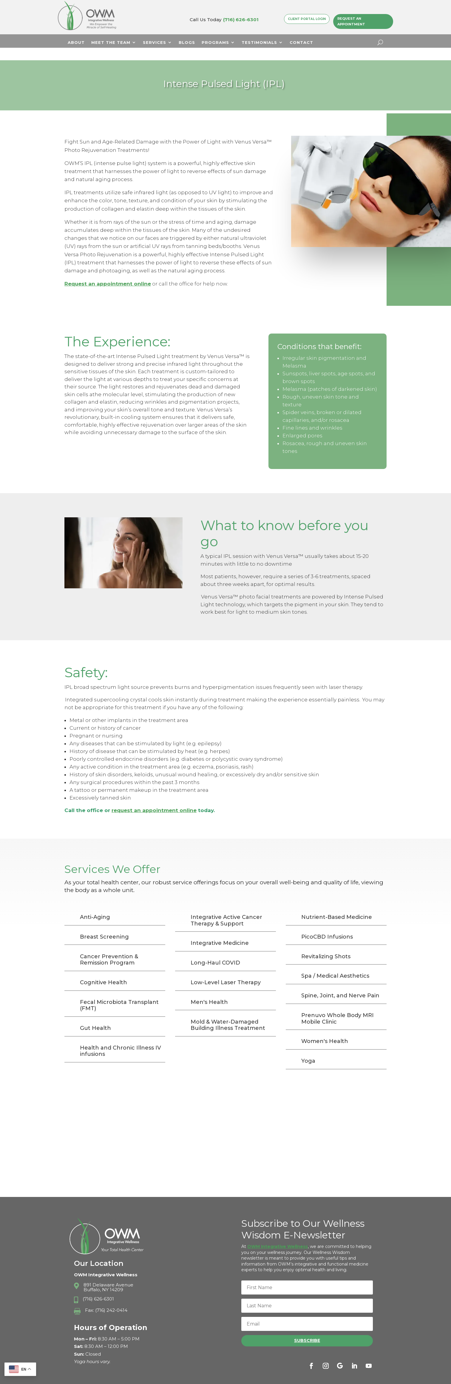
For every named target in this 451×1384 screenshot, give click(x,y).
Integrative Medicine (220, 930)
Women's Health (324, 1028)
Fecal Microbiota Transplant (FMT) (119, 992)
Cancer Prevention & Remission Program (109, 947)
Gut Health (95, 1015)
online (142, 271)
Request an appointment (99, 271)
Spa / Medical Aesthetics (335, 963)
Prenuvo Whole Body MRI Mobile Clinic (337, 1006)
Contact (301, 42)
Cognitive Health (103, 970)
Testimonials (259, 42)
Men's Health (209, 989)
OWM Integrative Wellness (277, 1234)
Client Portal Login (307, 19)
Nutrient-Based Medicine (336, 904)
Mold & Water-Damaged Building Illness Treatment (228, 1012)
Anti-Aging (95, 904)
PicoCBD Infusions (327, 924)
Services (154, 42)
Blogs (187, 42)
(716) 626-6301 (241, 19)
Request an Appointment (351, 21)
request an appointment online (154, 798)
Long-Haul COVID (215, 950)
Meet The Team (110, 42)
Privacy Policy (297, 1377)
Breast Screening (104, 924)
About (76, 42)
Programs (215, 42)
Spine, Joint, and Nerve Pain (340, 983)
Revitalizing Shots (325, 944)
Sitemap (377, 1377)
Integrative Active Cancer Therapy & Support (226, 907)
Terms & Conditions (341, 1377)
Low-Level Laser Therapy (226, 970)
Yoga (308, 1048)
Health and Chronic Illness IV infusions (120, 1038)
